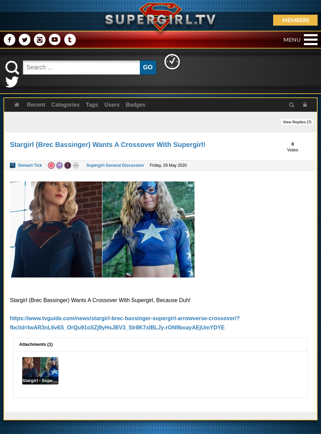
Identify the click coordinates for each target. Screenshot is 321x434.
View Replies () (297, 122)
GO (148, 67)
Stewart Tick (30, 165)
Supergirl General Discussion (115, 165)
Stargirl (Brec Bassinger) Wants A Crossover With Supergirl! (107, 144)
